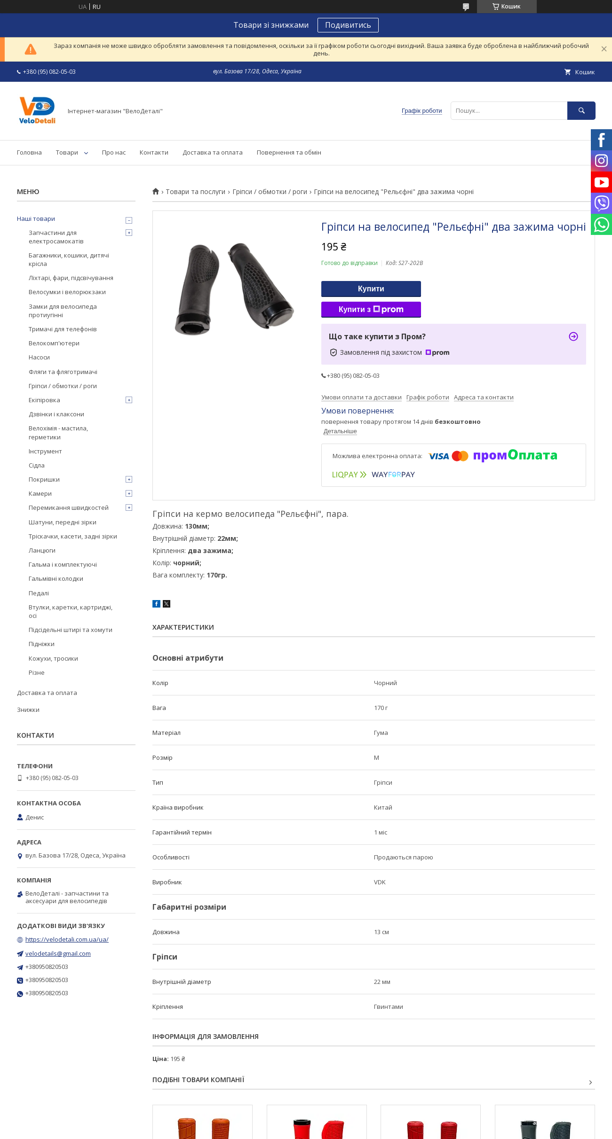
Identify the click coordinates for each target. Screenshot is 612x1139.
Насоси (39, 357)
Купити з (371, 309)
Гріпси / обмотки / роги (269, 191)
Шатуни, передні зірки (62, 522)
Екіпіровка (44, 400)
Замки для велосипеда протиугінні (63, 310)
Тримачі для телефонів (63, 329)
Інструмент (45, 451)
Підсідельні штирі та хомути (70, 629)
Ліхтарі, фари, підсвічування (71, 277)
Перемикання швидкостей (69, 507)
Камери (40, 493)
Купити (371, 289)
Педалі (39, 593)
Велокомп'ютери (54, 343)
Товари (67, 152)
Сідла (37, 465)
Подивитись (348, 25)
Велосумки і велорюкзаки (67, 292)
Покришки (44, 479)
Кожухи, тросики (53, 658)
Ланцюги (42, 550)
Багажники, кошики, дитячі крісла (69, 259)
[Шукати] (581, 110)
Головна (29, 152)
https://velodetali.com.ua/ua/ (67, 939)
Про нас (114, 152)
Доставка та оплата (213, 152)
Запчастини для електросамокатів (56, 236)
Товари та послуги (195, 191)
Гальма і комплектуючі (63, 564)
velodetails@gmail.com (58, 953)
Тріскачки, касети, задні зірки (73, 536)
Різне (37, 672)
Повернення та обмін (289, 152)
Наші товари (36, 218)
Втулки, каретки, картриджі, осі (70, 611)
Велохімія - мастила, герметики (58, 432)
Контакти (154, 152)
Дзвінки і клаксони (56, 414)
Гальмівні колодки (56, 578)
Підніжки (42, 644)
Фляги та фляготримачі (63, 371)
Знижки (28, 709)
